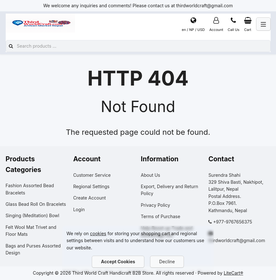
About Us (150, 175)
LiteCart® (233, 273)
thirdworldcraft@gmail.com (236, 240)
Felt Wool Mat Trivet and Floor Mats (31, 230)
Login (79, 209)
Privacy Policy (155, 205)
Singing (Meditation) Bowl (33, 215)
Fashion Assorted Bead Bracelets (30, 189)
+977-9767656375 (232, 221)
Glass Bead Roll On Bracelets (36, 204)
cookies (98, 233)
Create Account (89, 197)
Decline (167, 261)
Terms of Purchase (160, 216)
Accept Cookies (118, 261)
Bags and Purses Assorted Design (33, 249)
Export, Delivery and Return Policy (169, 190)
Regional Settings (91, 186)
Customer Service (91, 175)
